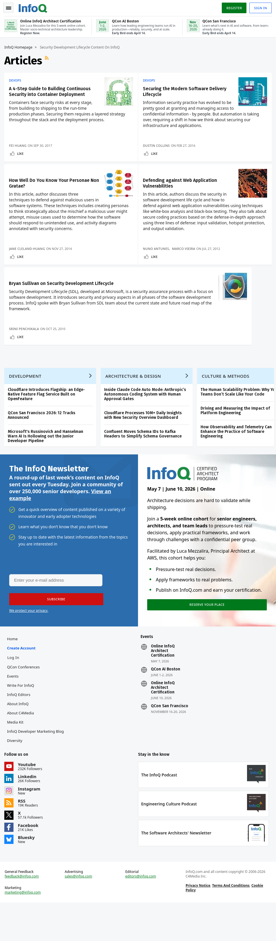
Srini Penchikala (25, 354)
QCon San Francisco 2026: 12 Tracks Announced (43, 445)
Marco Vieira (186, 249)
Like (21, 152)
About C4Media (21, 747)
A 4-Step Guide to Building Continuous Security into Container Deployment (51, 90)
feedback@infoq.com (23, 913)
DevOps (16, 79)
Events (14, 710)
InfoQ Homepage (20, 46)
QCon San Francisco (169, 740)
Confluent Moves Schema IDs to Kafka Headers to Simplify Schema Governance (144, 464)
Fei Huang (19, 144)
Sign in (259, 7)
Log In (15, 691)
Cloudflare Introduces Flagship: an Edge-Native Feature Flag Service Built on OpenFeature (47, 425)
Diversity (16, 774)
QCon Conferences (24, 701)
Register (232, 7)
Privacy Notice (197, 922)
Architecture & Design (134, 406)
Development (26, 406)
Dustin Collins (158, 144)
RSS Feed (49, 59)
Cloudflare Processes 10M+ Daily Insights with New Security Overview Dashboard (144, 445)
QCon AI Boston (165, 703)
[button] (54, 632)
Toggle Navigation (11, 6)
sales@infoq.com (79, 913)
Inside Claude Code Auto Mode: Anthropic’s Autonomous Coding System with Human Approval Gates (146, 425)
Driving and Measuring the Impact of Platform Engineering (236, 441)
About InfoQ (19, 738)
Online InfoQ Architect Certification (163, 685)
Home (13, 673)
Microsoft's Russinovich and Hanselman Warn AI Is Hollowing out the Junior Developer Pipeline (47, 467)
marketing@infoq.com (24, 929)
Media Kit (16, 756)
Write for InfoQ (21, 719)
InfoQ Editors (20, 728)
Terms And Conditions (230, 922)
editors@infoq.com (140, 913)
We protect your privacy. (28, 643)
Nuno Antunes (158, 249)
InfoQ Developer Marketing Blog (36, 765)
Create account (22, 682)
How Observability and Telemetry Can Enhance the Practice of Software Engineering (237, 462)
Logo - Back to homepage (34, 6)
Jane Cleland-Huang (28, 249)
